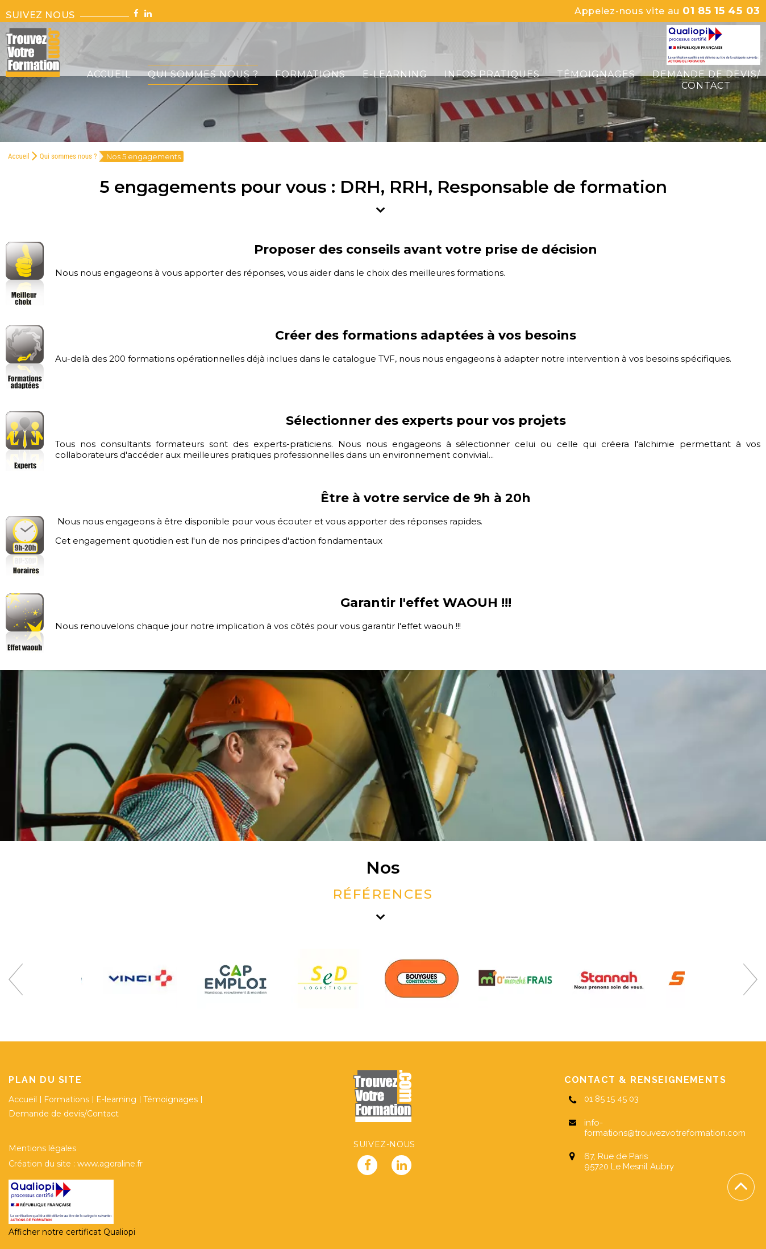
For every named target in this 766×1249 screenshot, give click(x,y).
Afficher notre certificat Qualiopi (72, 1232)
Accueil (19, 156)
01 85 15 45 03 (667, 11)
